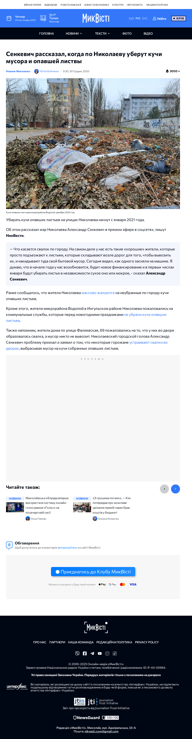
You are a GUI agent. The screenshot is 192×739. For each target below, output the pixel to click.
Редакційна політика (114, 642)
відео (148, 33)
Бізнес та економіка (96, 4)
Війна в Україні (32, 4)
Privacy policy (147, 642)
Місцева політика (157, 4)
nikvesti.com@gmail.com (101, 731)
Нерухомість (135, 4)
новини (72, 33)
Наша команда (80, 642)
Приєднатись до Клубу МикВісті (96, 571)
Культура (117, 4)
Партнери (57, 642)
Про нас (39, 642)
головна (46, 33)
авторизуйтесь (67, 547)
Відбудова (50, 4)
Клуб (180, 18)
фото (127, 33)
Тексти (100, 33)
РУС (138, 18)
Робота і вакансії (71, 4)
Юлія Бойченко (49, 71)
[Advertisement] (93, 422)
